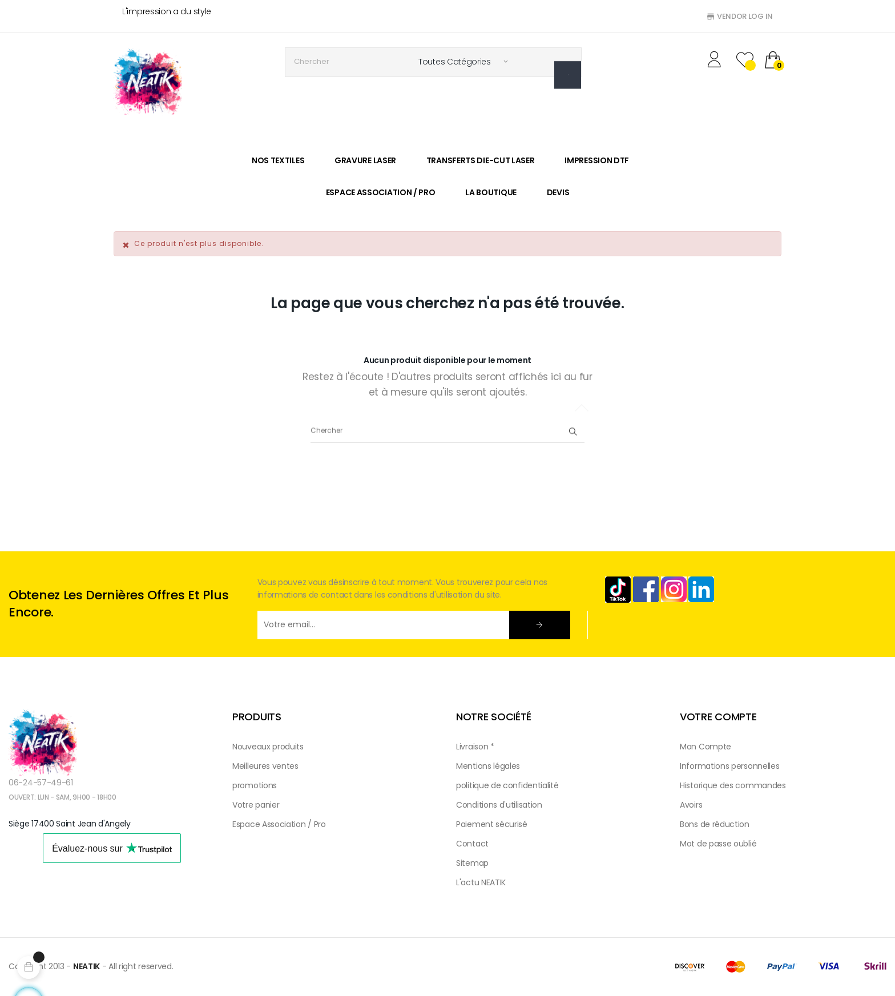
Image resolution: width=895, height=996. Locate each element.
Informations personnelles (730, 766)
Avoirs (691, 804)
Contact (472, 843)
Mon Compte (705, 746)
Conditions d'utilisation (499, 804)
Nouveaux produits (268, 746)
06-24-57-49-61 (41, 782)
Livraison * (475, 746)
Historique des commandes (733, 785)
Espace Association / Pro (279, 824)
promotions (254, 785)
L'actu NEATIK (481, 882)
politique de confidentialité (507, 785)
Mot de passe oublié (718, 843)
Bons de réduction (714, 824)
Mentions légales (488, 766)
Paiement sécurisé (491, 824)
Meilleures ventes (265, 766)
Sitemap (472, 863)
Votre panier (255, 804)
